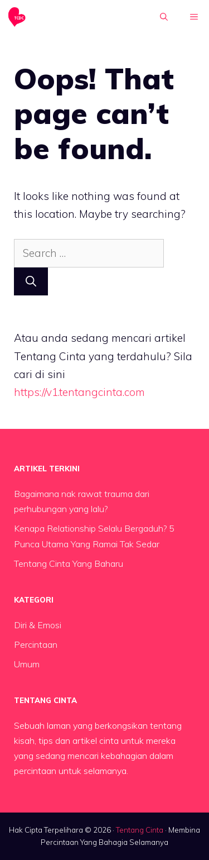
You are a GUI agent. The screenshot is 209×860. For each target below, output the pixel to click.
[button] (164, 17)
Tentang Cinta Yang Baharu (68, 563)
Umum (27, 664)
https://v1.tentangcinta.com (79, 392)
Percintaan (35, 644)
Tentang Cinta (139, 829)
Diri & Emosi (37, 624)
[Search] (31, 281)
